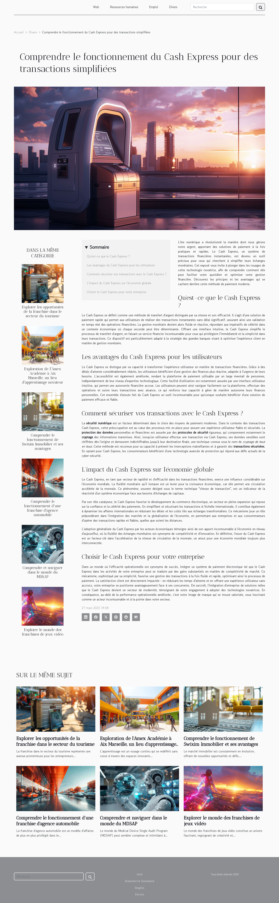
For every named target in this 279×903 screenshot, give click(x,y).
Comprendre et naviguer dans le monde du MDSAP (43, 572)
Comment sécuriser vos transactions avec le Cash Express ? (126, 274)
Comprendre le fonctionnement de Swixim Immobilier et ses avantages (42, 442)
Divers (173, 7)
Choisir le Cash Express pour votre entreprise (116, 292)
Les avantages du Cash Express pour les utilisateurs (121, 265)
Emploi (153, 7)
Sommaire (99, 247)
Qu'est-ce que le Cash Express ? (108, 256)
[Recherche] (222, 7)
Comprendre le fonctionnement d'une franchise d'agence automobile (42, 508)
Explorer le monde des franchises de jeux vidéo (42, 632)
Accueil (19, 32)
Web (96, 7)
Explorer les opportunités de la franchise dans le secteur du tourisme (42, 311)
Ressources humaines (124, 7)
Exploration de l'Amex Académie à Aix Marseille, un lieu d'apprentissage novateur (42, 376)
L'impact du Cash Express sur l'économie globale (119, 283)
